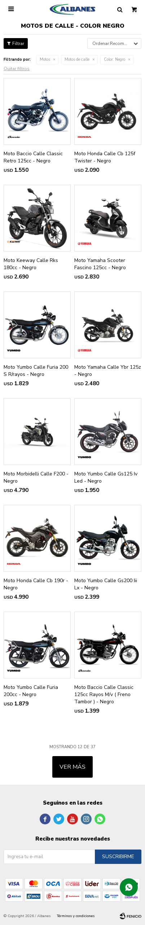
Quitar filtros (17, 69)
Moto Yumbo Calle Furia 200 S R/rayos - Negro (36, 371)
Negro (114, 59)
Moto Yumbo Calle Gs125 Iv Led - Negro (105, 477)
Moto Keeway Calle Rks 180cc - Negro (31, 264)
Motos (45, 59)
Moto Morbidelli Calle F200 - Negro (36, 477)
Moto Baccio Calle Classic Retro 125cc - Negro (33, 157)
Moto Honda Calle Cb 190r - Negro (36, 584)
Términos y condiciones (76, 916)
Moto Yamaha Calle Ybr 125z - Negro (107, 371)
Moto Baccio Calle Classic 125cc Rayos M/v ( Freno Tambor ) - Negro (103, 694)
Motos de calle (77, 59)
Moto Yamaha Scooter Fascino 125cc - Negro (100, 264)
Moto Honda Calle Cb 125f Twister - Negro (104, 157)
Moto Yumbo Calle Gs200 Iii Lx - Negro (105, 584)
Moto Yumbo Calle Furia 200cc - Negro (31, 691)
